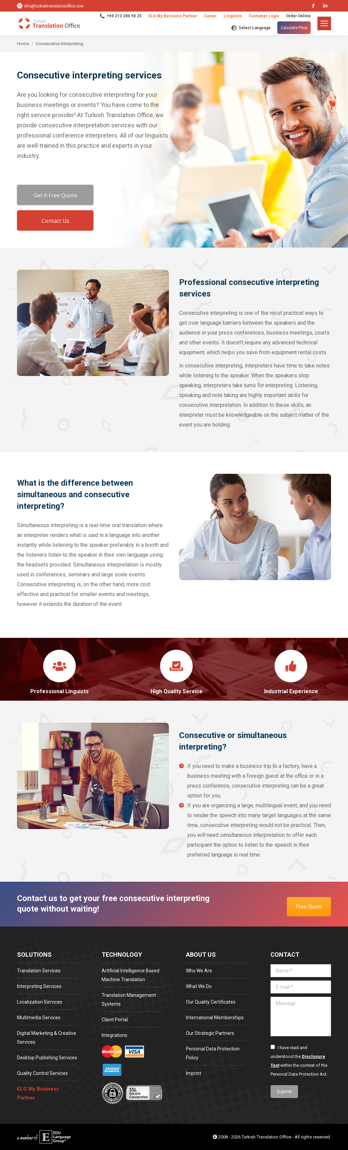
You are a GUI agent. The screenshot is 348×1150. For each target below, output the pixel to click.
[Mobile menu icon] (324, 23)
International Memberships (215, 1017)
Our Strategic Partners (210, 1033)
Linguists (233, 15)
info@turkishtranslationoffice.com (50, 5)
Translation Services (38, 970)
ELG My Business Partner (173, 15)
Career (210, 15)
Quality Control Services (42, 1073)
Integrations (114, 1035)
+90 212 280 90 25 (121, 16)
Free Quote (309, 906)
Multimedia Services (38, 1017)
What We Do (199, 986)
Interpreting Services (39, 986)
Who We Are (199, 970)
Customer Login (264, 15)
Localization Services (39, 1002)
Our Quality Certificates (211, 1002)
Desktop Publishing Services (47, 1057)
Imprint (193, 1073)
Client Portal (115, 1019)
